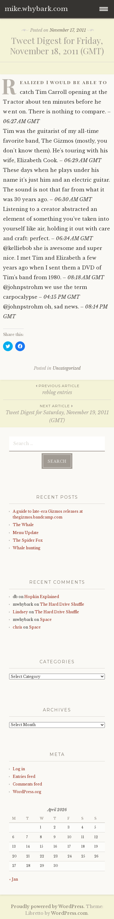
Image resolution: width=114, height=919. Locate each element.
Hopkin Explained (41, 596)
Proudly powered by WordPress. (48, 906)
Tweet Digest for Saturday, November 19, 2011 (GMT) (57, 413)
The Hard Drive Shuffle (62, 604)
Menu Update (26, 532)
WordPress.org (27, 791)
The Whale (23, 524)
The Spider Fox (28, 540)
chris (17, 627)
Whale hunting (26, 548)
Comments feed (27, 784)
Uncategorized (67, 368)
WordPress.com (69, 913)
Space (46, 619)
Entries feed (24, 776)
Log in (19, 769)
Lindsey (20, 612)
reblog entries (57, 389)
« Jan (13, 879)
